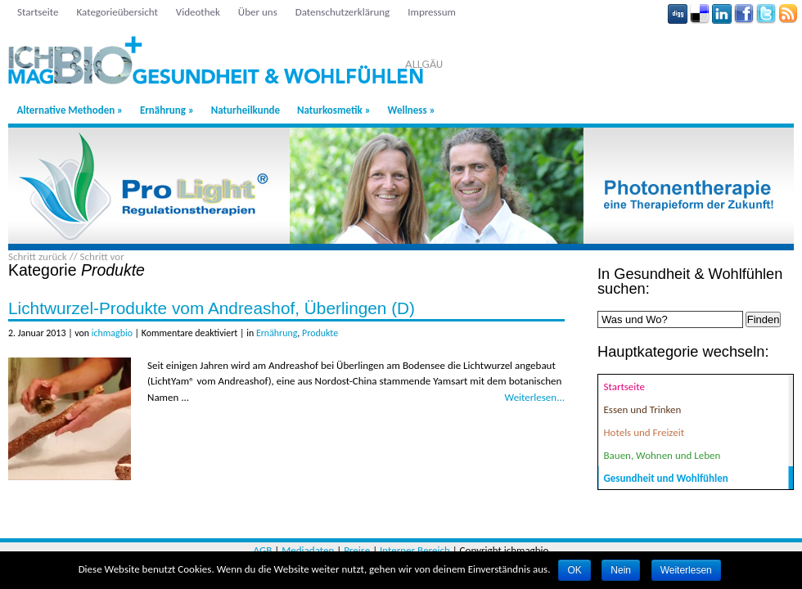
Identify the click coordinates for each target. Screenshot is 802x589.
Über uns (257, 12)
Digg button (677, 14)
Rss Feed (788, 14)
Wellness (411, 110)
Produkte (320, 333)
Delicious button (700, 14)
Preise (357, 550)
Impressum (432, 12)
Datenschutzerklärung (342, 12)
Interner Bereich (415, 550)
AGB (263, 550)
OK (574, 570)
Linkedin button (722, 14)
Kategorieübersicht (117, 12)
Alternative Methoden (69, 110)
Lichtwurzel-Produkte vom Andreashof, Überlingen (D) (211, 308)
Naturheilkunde (245, 110)
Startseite (38, 12)
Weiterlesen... (535, 397)
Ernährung (167, 110)
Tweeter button (766, 14)
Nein (621, 570)
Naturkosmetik (334, 110)
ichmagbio (112, 333)
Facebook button (744, 14)
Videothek (198, 12)
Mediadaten (308, 550)
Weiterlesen (686, 570)
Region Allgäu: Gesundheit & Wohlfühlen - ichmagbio (261, 53)
